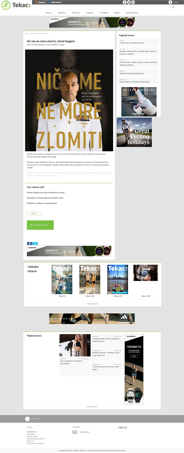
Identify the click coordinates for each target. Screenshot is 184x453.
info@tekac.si (85, 432)
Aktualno (62, 13)
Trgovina (90, 13)
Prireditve (104, 13)
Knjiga (47, 33)
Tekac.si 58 (40, 33)
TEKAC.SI (122, 427)
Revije (33, 33)
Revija (117, 13)
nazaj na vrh (33, 418)
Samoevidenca (132, 13)
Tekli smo (76, 13)
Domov (49, 13)
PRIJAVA (34, 214)
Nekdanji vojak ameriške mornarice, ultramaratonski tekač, (50, 162)
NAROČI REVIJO (41, 225)
